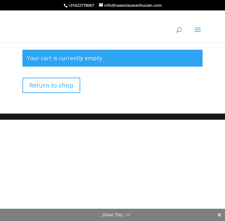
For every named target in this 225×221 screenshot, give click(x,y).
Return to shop (51, 85)
